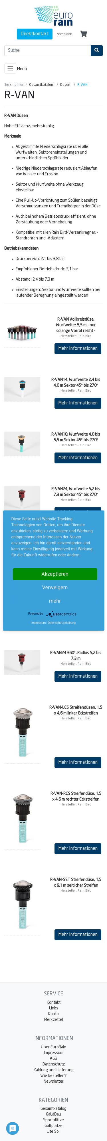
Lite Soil (53, 1132)
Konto (53, 1014)
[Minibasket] (83, 34)
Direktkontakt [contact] (35, 34)
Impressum (53, 1053)
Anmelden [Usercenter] (64, 34)
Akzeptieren (54, 574)
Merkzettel (53, 1020)
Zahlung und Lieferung (53, 1070)
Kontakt (53, 1003)
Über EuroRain (53, 1047)
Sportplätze (53, 1120)
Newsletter (54, 1082)
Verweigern (55, 587)
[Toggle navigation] (10, 68)
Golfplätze (53, 1126)
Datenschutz (54, 1064)
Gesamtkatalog (53, 1109)
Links (53, 1008)
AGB (53, 1059)
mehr (55, 601)
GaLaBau (53, 1114)
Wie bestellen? (54, 1076)
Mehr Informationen (78, 348)
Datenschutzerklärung (62, 622)
